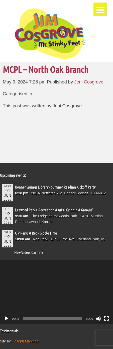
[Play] (6, 318)
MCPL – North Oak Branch (45, 69)
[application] (56, 292)
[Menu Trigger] (100, 9)
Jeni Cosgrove (88, 81)
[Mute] (98, 318)
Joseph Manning (26, 341)
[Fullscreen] (106, 318)
